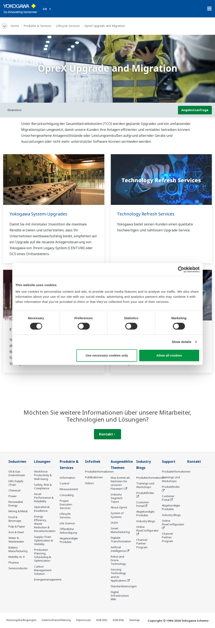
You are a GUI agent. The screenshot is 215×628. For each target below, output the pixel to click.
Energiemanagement (47, 579)
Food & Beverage (14, 519)
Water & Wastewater (16, 539)
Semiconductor (18, 568)
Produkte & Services (37, 26)
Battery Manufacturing (18, 549)
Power (12, 496)
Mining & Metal (18, 511)
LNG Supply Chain (15, 483)
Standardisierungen (124, 586)
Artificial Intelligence (118, 549)
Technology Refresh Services (145, 214)
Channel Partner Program (141, 543)
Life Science (67, 523)
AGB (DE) (101, 620)
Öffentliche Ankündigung (68, 530)
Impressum (83, 620)
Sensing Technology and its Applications (118, 575)
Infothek (92, 461)
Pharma (13, 562)
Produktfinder (145, 493)
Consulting (67, 495)
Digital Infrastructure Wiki (120, 595)
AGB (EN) (118, 620)
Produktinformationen (99, 471)
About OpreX (119, 507)
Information (67, 478)
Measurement (69, 489)
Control (64, 483)
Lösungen (42, 461)
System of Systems (117, 515)
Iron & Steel (16, 532)
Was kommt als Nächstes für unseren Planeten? (120, 483)
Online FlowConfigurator (147, 528)
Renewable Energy (15, 503)
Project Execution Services (66, 504)
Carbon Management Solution (42, 570)
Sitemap (134, 620)
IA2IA (114, 522)
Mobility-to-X (16, 557)
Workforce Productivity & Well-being (43, 475)
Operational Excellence (42, 508)
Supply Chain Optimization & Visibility (43, 540)
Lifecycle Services (68, 26)
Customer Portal (142, 504)
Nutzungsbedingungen (21, 620)
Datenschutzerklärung (56, 620)
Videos (89, 483)
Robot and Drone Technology (118, 560)
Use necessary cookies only (107, 355)
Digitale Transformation (121, 539)
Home (15, 26)
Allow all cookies (169, 355)
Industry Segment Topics (116, 498)
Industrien (17, 461)
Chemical (14, 490)
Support (168, 461)
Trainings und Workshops (145, 485)
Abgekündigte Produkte (69, 540)
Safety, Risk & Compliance (43, 486)
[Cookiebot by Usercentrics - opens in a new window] (181, 269)
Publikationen (94, 477)
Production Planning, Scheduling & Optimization (42, 555)
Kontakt (107, 434)
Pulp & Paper (16, 526)
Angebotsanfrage (194, 110)
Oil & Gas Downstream (16, 473)
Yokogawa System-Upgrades (38, 214)
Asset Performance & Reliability (44, 497)
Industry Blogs (145, 521)
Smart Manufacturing (120, 530)
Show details (182, 342)
